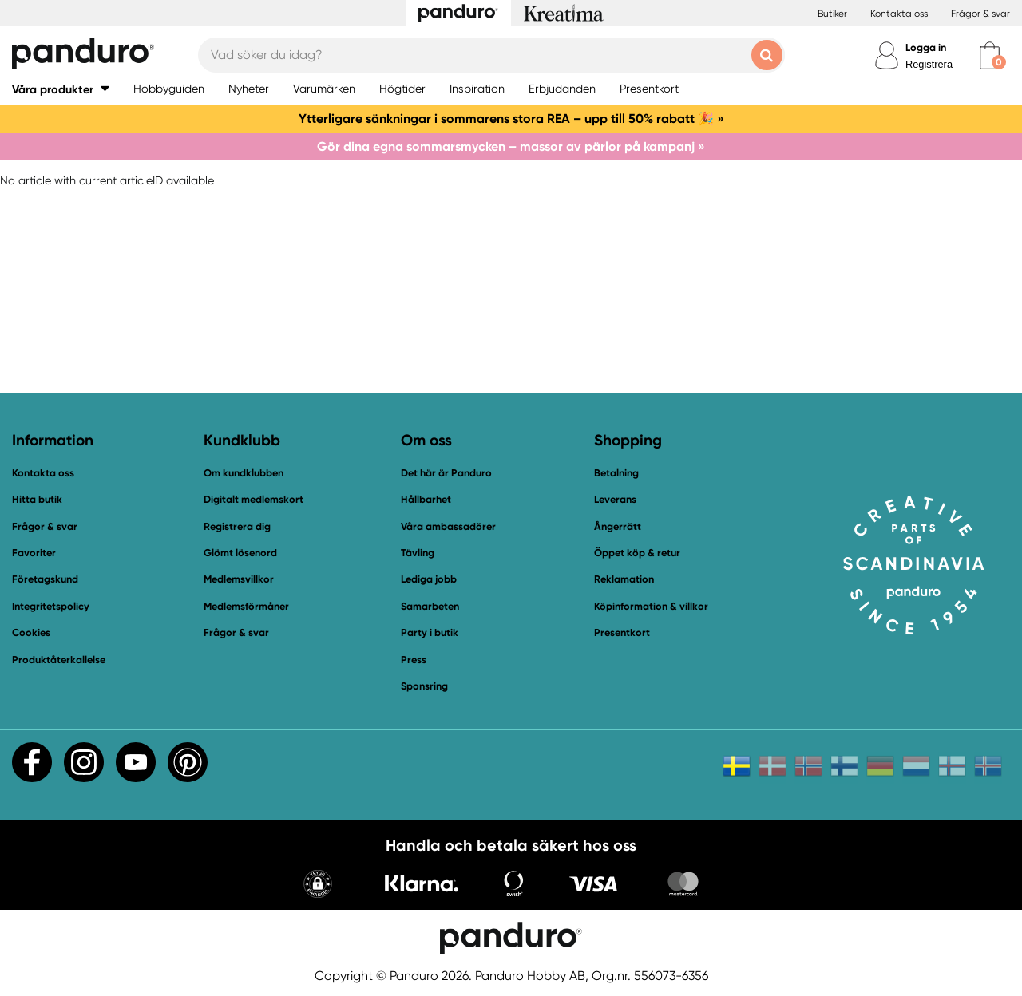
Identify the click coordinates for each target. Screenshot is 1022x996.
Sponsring (424, 686)
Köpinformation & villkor (651, 606)
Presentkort (622, 632)
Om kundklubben (243, 473)
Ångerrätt (617, 526)
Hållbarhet (426, 499)
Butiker (832, 13)
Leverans (615, 499)
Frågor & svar (980, 13)
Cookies (31, 632)
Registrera (929, 64)
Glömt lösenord (240, 553)
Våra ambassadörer (448, 526)
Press (413, 660)
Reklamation (624, 579)
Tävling (417, 553)
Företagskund (45, 579)
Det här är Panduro (446, 473)
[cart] (989, 55)
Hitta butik (37, 499)
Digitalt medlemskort (253, 499)
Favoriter (34, 553)
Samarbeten (430, 606)
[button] (60, 89)
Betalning (616, 473)
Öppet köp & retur (637, 553)
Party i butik (429, 632)
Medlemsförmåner (246, 606)
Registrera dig (237, 526)
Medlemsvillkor (239, 579)
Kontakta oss (899, 13)
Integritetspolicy (50, 606)
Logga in (925, 47)
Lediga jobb (429, 579)
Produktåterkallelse (58, 660)
